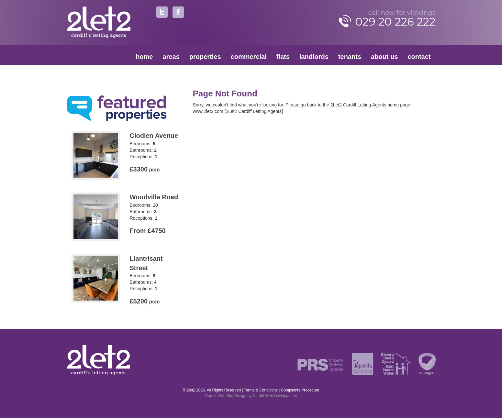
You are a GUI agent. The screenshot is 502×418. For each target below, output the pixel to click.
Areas (171, 56)
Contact (418, 56)
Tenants (349, 56)
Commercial (249, 56)
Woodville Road (154, 197)
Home (144, 56)
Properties (205, 56)
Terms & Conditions (261, 390)
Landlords (314, 56)
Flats (283, 56)
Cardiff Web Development (275, 395)
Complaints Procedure (300, 390)
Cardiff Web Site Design (226, 395)
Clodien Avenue (154, 135)
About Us (384, 56)
